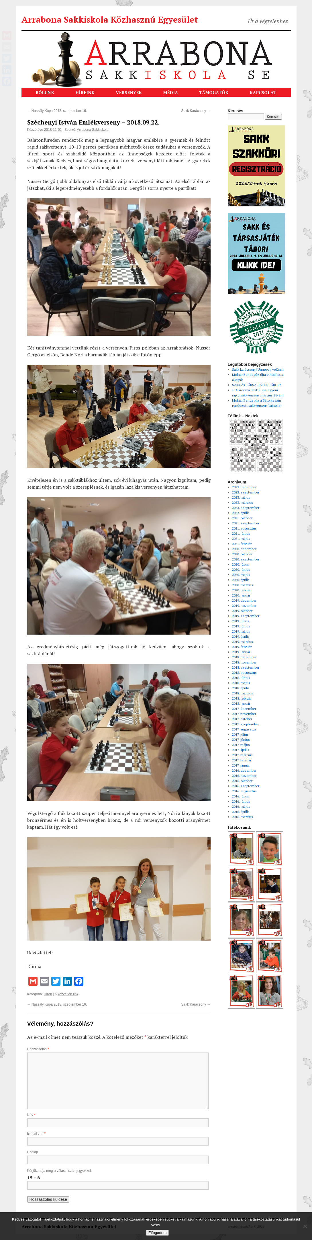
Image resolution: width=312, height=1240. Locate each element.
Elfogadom (157, 1233)
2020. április (241, 580)
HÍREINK (85, 92)
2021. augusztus (244, 528)
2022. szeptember (245, 508)
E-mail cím (36, 1134)
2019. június (241, 626)
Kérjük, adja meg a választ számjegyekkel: (59, 1171)
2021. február (242, 544)
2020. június (241, 569)
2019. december (244, 600)
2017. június (241, 739)
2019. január (241, 652)
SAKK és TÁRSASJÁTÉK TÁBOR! (256, 385)
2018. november (244, 662)
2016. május (241, 806)
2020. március (242, 585)
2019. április (241, 636)
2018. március (242, 693)
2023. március (242, 502)
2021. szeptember (245, 523)
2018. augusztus (244, 672)
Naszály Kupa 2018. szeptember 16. (57, 111)
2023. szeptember (245, 492)
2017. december (244, 708)
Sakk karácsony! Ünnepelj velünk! (258, 369)
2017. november (244, 714)
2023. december (244, 487)
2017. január (241, 765)
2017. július (240, 734)
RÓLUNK (45, 92)
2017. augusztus (244, 729)
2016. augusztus (244, 791)
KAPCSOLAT (263, 92)
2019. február (242, 647)
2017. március (242, 755)
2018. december (244, 657)
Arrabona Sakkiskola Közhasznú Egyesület (109, 19)
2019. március (242, 641)
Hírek (48, 994)
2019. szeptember (245, 616)
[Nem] (305, 1226)
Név (31, 1115)
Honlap (32, 1152)
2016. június (241, 801)
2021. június (241, 533)
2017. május (241, 745)
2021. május (241, 538)
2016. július (240, 796)
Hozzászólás (38, 1049)
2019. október (242, 611)
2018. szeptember (245, 667)
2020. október (242, 554)
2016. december (244, 770)
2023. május (241, 497)
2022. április (241, 513)
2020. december (244, 549)
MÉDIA (170, 92)
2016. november (244, 775)
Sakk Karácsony (195, 111)
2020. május (241, 574)
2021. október (242, 518)
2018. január (241, 703)
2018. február (242, 698)
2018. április (241, 688)
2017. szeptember (245, 724)
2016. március (242, 817)
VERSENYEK (129, 92)
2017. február (241, 760)
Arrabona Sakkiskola (92, 130)
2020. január (241, 595)
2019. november (244, 605)
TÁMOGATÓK (213, 92)
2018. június (241, 678)
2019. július (240, 621)
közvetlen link (68, 994)
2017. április (240, 750)
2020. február (242, 590)
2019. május (241, 631)
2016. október (242, 781)
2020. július (240, 564)
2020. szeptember (245, 559)
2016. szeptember (245, 786)
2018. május (241, 683)
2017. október (242, 719)
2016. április (241, 811)
